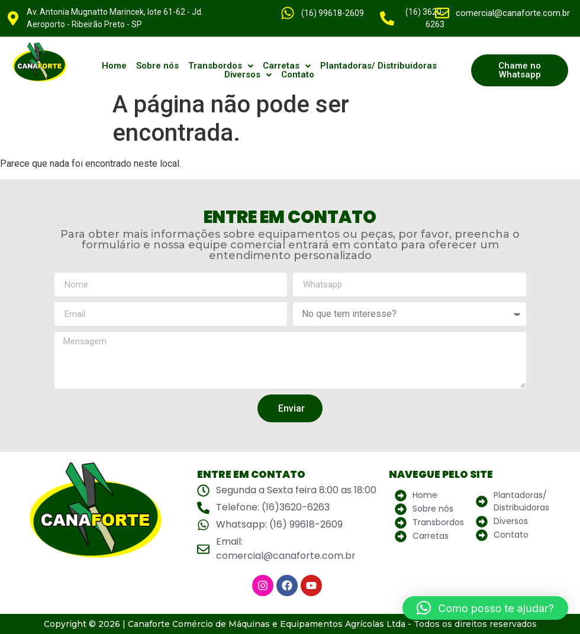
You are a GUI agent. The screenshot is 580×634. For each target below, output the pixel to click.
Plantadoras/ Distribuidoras (378, 66)
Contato (297, 74)
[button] (220, 66)
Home (114, 66)
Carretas (287, 66)
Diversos (248, 74)
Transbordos (220, 66)
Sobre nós (157, 66)
